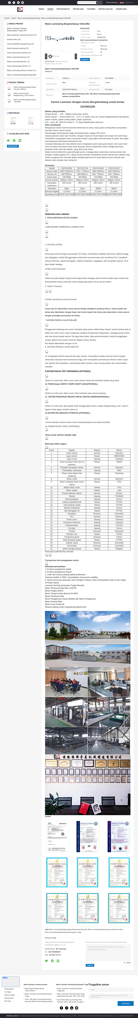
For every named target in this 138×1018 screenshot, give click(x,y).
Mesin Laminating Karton (16, 57)
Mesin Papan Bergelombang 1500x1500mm (34, 990)
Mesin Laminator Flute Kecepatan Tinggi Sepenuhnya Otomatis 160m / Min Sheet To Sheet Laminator (71, 995)
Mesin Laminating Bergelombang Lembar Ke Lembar (105, 929)
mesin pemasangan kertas (17, 66)
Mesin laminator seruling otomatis (20, 35)
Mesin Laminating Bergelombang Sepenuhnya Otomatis (68, 929)
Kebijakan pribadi (12, 1016)
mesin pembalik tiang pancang (19, 44)
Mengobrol (85, 59)
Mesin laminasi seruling (16, 48)
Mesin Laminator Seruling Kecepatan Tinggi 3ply (69, 990)
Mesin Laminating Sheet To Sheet (20, 70)
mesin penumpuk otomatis (17, 53)
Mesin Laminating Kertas (16, 62)
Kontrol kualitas (106, 9)
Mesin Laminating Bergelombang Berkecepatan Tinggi (63, 932)
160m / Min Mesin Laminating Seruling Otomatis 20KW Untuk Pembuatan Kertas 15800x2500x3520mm (39, 1000)
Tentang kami (78, 9)
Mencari (99, 2)
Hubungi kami (121, 9)
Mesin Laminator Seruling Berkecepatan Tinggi (17, 29)
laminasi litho (12, 39)
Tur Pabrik (91, 9)
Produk (50, 9)
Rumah (41, 9)
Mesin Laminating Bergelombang (29, 18)
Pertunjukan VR (62, 9)
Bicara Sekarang (111, 2)
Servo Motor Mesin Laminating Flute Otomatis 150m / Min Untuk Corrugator (70, 1001)
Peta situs (7, 1001)
